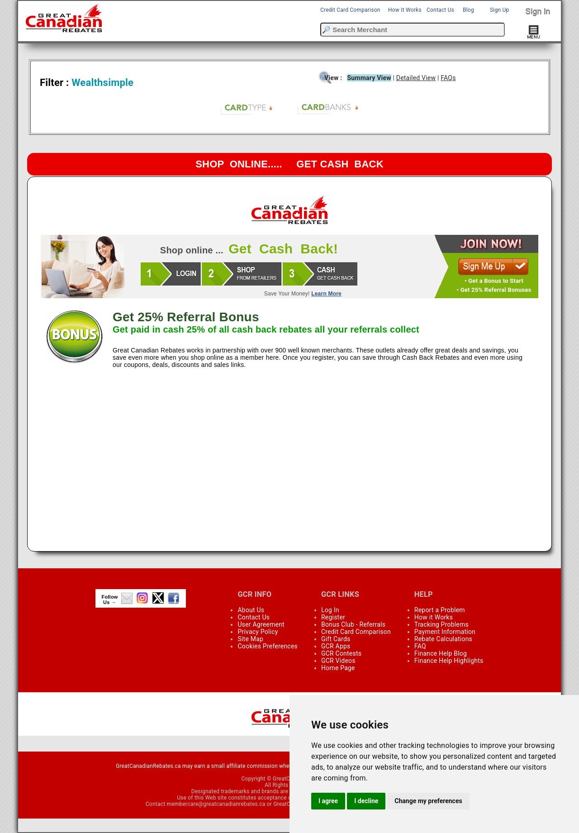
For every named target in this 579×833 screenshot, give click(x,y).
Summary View (369, 77)
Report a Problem (439, 610)
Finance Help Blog (440, 653)
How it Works (433, 617)
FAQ (420, 646)
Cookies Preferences (267, 646)
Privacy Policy (257, 631)
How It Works (405, 10)
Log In (330, 610)
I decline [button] (366, 800)
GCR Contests (341, 653)
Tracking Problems (441, 624)
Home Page (338, 667)
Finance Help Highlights (449, 660)
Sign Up (499, 10)
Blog (468, 10)
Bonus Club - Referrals (353, 624)
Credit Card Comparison (350, 10)
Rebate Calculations (443, 639)
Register (333, 617)
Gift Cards (335, 639)
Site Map (250, 639)
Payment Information (444, 631)
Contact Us (440, 10)
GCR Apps (336, 646)
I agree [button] (328, 800)
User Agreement (260, 624)
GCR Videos (338, 660)
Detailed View (416, 77)
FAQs (448, 77)
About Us (250, 610)
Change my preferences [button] (428, 800)
